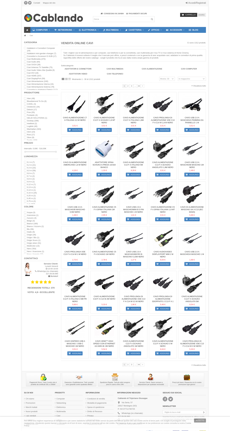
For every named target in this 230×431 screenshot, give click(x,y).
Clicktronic (33, 107)
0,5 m (31, 170)
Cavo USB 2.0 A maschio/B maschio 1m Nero (192, 164)
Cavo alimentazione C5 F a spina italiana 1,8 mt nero (163, 209)
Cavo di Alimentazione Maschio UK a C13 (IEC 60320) (192, 209)
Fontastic (32, 115)
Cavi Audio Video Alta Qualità (41, 70)
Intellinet (32, 123)
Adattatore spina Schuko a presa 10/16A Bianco (104, 164)
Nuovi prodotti (31, 411)
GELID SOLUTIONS (37, 118)
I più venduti (31, 416)
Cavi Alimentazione (152, 69)
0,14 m (31, 190)
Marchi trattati (31, 407)
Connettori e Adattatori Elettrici (42, 90)
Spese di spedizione (95, 407)
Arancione (32, 215)
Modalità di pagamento (97, 403)
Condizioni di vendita (96, 399)
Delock (32, 109)
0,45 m (31, 198)
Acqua (31, 212)
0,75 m (31, 201)
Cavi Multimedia (115, 69)
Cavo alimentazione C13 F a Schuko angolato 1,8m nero (162, 164)
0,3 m (31, 168)
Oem (31, 132)
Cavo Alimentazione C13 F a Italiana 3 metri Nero (75, 298)
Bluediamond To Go (36, 101)
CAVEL (31, 104)
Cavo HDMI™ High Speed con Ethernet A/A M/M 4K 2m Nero (104, 343)
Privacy (90, 416)
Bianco (32, 223)
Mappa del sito (49, 3)
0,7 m (31, 176)
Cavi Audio (33, 62)
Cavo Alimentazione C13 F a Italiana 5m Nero (133, 164)
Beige (31, 221)
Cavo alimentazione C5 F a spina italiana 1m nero (104, 209)
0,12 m (31, 184)
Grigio (31, 235)
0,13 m (31, 187)
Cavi (58, 416)
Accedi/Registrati (196, 3)
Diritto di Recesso (94, 411)
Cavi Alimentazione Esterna (40, 87)
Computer (60, 399)
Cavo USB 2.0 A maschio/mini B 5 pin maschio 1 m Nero (133, 209)
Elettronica (60, 407)
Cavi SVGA (33, 64)
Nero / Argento (35, 254)
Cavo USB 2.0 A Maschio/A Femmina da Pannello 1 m (192, 120)
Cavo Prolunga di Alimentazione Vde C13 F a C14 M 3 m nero (192, 343)
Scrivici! (54, 276)
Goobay (33, 121)
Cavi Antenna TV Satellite (40, 67)
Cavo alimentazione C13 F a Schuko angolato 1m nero (133, 343)
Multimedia (61, 411)
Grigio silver (34, 243)
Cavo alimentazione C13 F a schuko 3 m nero (162, 343)
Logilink (32, 126)
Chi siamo (30, 399)
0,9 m (31, 182)
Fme (31, 112)
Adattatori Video (78, 74)
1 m (31, 204)
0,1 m (31, 162)
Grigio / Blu (33, 237)
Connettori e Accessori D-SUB (41, 56)
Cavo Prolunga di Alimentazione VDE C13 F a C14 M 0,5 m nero (133, 298)
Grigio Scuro (33, 240)
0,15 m (32, 193)
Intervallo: (28, 148)
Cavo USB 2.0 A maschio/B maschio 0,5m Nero (75, 209)
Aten (31, 98)
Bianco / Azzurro (35, 226)
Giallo (31, 232)
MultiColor (33, 246)
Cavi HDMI (34, 76)
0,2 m (31, 165)
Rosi (31, 135)
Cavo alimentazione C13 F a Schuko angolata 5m (192, 298)
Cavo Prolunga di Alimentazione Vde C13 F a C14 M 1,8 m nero (163, 120)
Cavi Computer (189, 69)
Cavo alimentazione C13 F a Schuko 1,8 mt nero (104, 120)
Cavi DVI (32, 73)
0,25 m (31, 195)
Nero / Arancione (35, 251)
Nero (31, 249)
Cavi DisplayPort (36, 78)
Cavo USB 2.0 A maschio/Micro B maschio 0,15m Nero (133, 254)
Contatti (36, 3)
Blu (30, 229)
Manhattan (34, 129)
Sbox (30, 137)
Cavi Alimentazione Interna (40, 84)
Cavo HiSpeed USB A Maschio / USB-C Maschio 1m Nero (75, 343)
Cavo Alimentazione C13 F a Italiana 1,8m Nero (133, 120)
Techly (32, 140)
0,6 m (31, 173)
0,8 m (31, 179)
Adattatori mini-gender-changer (41, 53)
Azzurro (31, 218)
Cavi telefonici (115, 74)
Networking (61, 403)
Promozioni (30, 403)
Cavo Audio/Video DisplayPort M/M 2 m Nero (162, 254)
